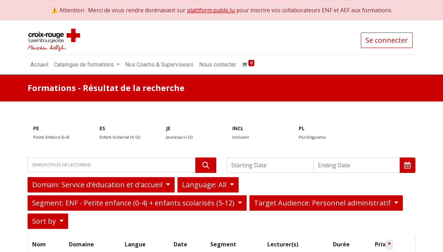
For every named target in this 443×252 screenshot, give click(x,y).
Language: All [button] (205, 184)
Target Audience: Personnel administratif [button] (323, 203)
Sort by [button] (45, 221)
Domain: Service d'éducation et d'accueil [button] (98, 184)
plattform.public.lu (211, 10)
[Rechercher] (205, 165)
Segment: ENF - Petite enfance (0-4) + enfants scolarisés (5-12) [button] (134, 203)
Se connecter (386, 40)
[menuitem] (39, 65)
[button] (407, 165)
